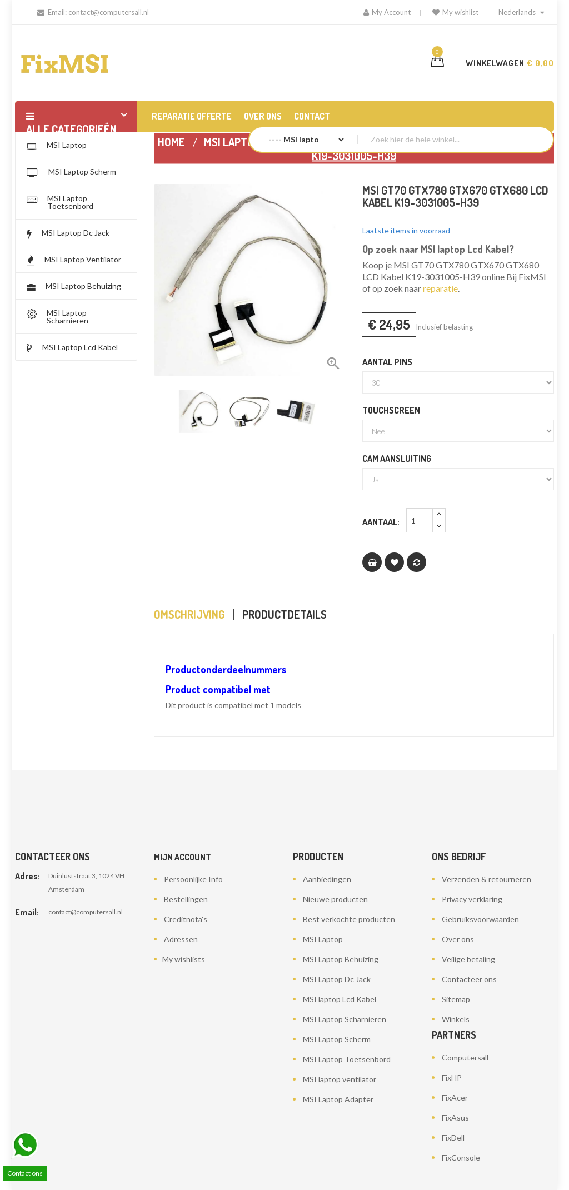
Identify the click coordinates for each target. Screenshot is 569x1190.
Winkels (456, 1019)
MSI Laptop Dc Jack (337, 979)
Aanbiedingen (327, 879)
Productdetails (284, 614)
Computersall (465, 1057)
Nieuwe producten (335, 899)
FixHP (452, 1077)
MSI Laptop (323, 939)
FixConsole (461, 1157)
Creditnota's (185, 919)
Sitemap (456, 999)
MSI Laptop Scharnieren (344, 1019)
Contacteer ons (469, 979)
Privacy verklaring (472, 899)
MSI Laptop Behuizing (340, 959)
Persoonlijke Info (193, 879)
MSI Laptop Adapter (338, 1099)
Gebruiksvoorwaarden (480, 919)
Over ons (458, 939)
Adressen (181, 939)
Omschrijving (189, 614)
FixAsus (455, 1117)
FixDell (453, 1137)
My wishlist (455, 12)
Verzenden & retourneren (486, 879)
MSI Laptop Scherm (337, 1039)
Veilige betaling (468, 959)
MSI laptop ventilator (339, 1079)
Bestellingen (186, 899)
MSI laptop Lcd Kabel (339, 999)
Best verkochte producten (349, 919)
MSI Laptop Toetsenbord (347, 1059)
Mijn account (182, 857)
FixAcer (455, 1097)
